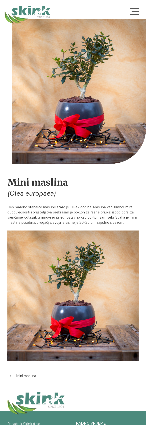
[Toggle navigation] (134, 14)
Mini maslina (23, 375)
